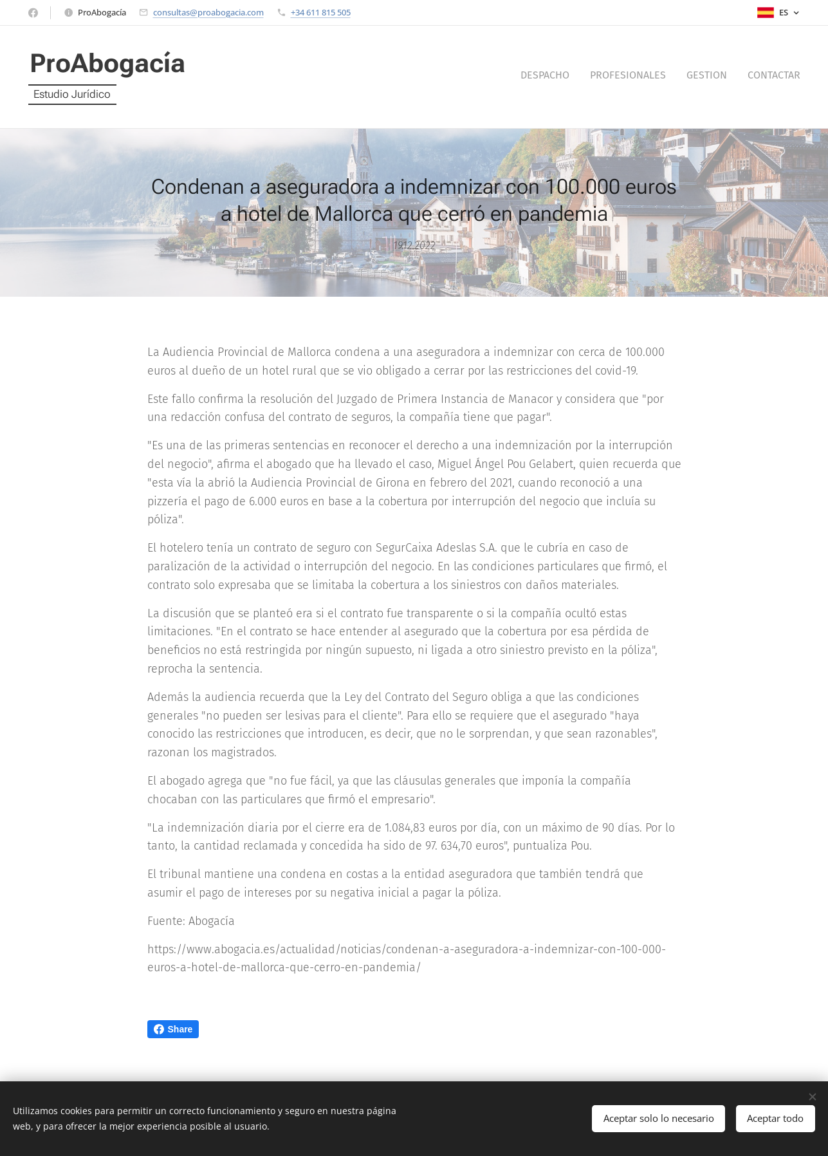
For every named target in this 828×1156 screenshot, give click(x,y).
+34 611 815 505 (321, 12)
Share (173, 1029)
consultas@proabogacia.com (208, 12)
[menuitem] (742, 77)
